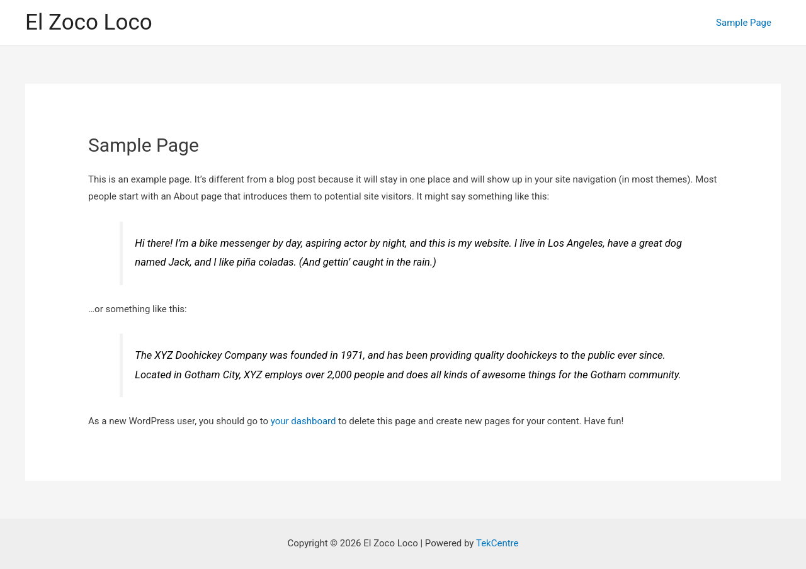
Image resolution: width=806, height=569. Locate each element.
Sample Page (743, 22)
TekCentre (497, 543)
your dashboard (303, 421)
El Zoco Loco (88, 22)
